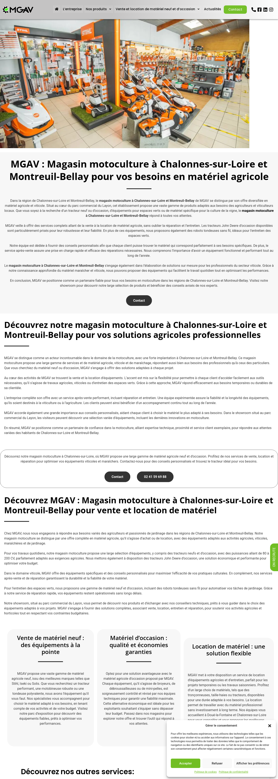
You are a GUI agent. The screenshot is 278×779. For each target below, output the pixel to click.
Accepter (185, 763)
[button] (270, 725)
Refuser (217, 763)
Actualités (211, 9)
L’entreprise (70, 9)
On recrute (274, 557)
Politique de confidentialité (233, 771)
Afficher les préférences (252, 763)
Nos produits (96, 9)
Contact (234, 9)
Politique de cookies (205, 771)
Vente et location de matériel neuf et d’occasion (156, 9)
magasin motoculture (258, 211)
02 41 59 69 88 (155, 477)
